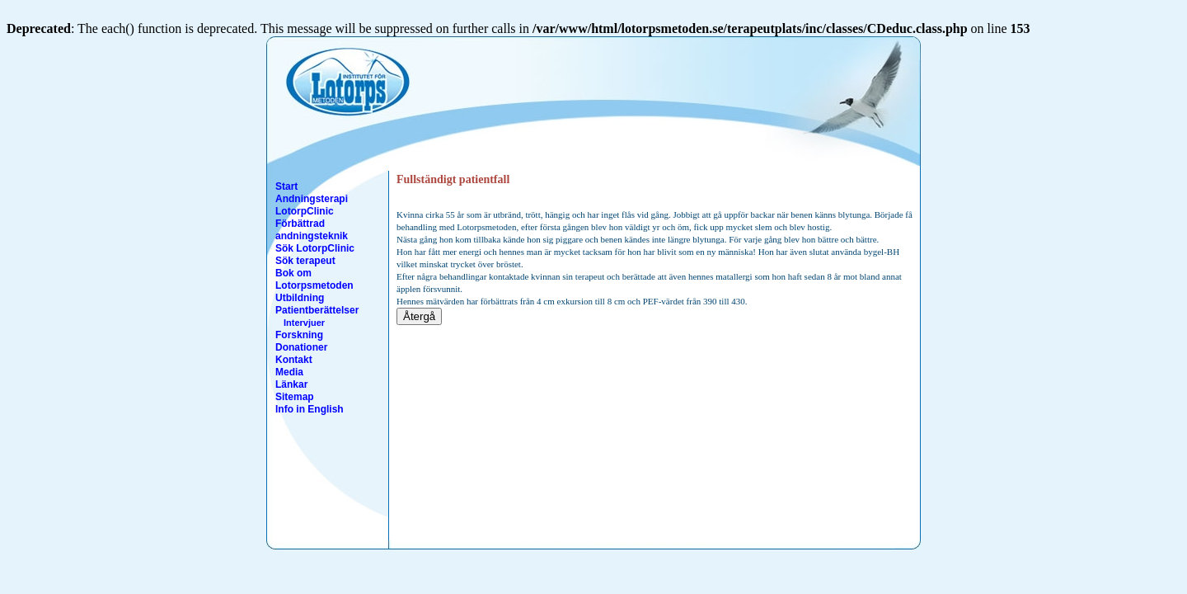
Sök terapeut (305, 260)
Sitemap (294, 397)
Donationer (301, 347)
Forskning (299, 335)
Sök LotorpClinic (314, 248)
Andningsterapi (311, 199)
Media (289, 372)
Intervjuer (304, 323)
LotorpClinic (304, 211)
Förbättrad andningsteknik (311, 230)
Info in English (309, 409)
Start (286, 186)
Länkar (291, 384)
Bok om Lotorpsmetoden (314, 279)
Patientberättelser (317, 310)
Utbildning (299, 298)
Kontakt (293, 359)
